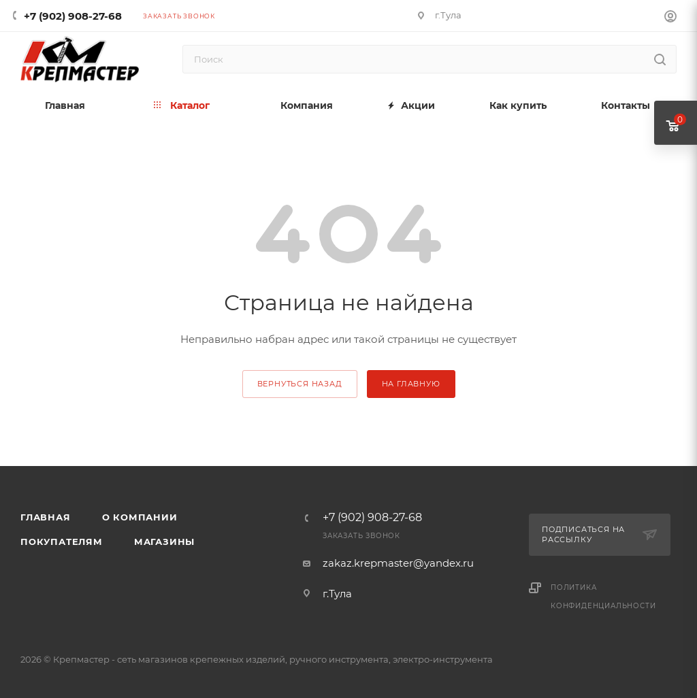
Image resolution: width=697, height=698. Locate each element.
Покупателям (61, 541)
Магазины (164, 541)
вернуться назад (299, 383)
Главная (45, 517)
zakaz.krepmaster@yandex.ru (398, 562)
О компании (140, 517)
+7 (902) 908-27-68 (73, 16)
